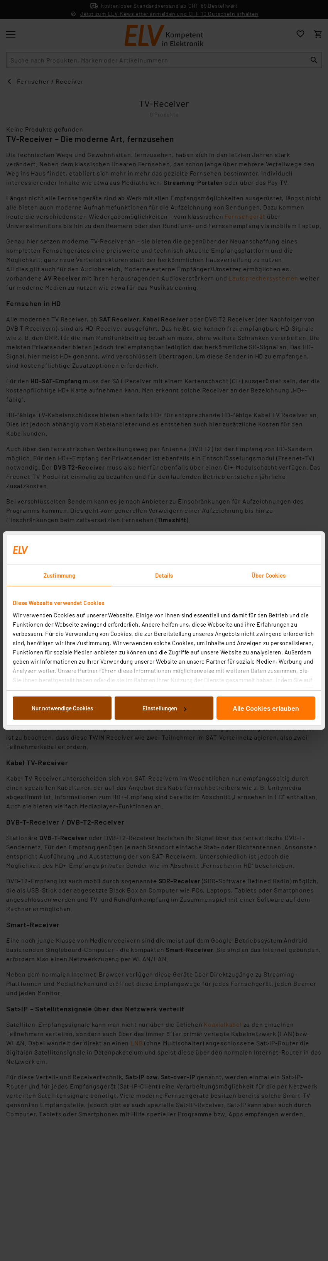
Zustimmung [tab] (59, 575)
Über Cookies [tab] (269, 575)
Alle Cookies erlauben (266, 708)
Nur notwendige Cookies (62, 708)
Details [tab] (164, 575)
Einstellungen (164, 708)
